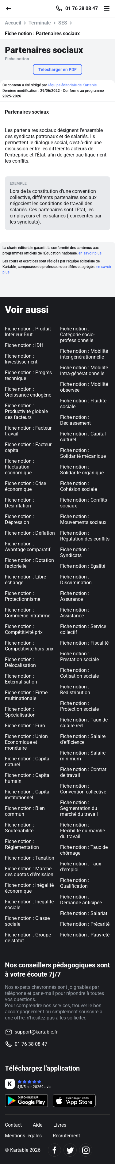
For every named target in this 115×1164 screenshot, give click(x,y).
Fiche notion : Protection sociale (79, 706)
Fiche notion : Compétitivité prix (24, 629)
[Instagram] (85, 1150)
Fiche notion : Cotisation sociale (79, 673)
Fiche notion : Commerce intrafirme (27, 613)
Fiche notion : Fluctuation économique (19, 467)
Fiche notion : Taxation (29, 858)
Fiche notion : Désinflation (19, 503)
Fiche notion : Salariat (83, 913)
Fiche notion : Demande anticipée (81, 900)
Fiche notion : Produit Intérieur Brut (28, 331)
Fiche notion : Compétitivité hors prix (29, 646)
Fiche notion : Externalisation (21, 679)
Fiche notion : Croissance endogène (28, 392)
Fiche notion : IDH (24, 345)
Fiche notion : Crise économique (25, 486)
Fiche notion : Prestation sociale (79, 656)
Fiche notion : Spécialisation (20, 712)
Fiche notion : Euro (25, 726)
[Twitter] (70, 1150)
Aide (37, 1125)
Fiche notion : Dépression (19, 519)
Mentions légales (23, 1136)
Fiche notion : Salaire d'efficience (82, 739)
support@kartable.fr (36, 1032)
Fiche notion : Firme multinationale (26, 695)
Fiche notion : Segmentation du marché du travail (79, 808)
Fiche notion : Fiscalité (84, 643)
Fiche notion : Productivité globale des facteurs (26, 411)
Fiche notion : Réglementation (22, 844)
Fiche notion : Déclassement (75, 420)
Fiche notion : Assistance (74, 613)
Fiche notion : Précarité (84, 924)
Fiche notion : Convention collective (83, 789)
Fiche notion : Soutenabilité (19, 828)
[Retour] (11, 8)
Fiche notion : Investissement (21, 359)
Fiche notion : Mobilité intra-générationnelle (84, 370)
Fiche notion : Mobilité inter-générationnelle (84, 354)
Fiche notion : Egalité (82, 566)
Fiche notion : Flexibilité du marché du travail (82, 830)
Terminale (40, 23)
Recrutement (66, 1136)
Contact (13, 1125)
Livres (59, 1125)
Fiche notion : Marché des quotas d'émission (29, 871)
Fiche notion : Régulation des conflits (84, 536)
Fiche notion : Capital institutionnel (28, 794)
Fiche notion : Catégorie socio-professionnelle (77, 334)
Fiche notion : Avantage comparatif (28, 546)
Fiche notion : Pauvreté (84, 935)
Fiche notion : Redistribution (75, 689)
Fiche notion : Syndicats (74, 552)
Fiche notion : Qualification (74, 883)
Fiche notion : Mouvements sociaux (83, 519)
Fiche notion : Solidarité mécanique (83, 453)
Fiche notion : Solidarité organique (82, 470)
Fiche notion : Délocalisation (20, 662)
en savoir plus (90, 253)
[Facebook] (54, 1150)
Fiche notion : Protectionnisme (22, 596)
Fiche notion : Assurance (74, 596)
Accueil (13, 23)
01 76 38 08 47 (81, 8)
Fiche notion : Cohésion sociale (78, 486)
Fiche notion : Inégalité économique (29, 888)
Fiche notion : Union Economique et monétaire (26, 742)
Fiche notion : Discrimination (76, 580)
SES (62, 23)
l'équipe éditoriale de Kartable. (73, 85)
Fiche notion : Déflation (30, 533)
